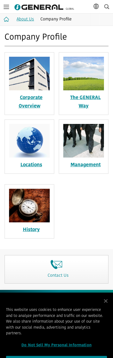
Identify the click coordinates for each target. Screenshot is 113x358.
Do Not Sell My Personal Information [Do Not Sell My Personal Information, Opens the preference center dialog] (56, 350)
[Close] (105, 305)
